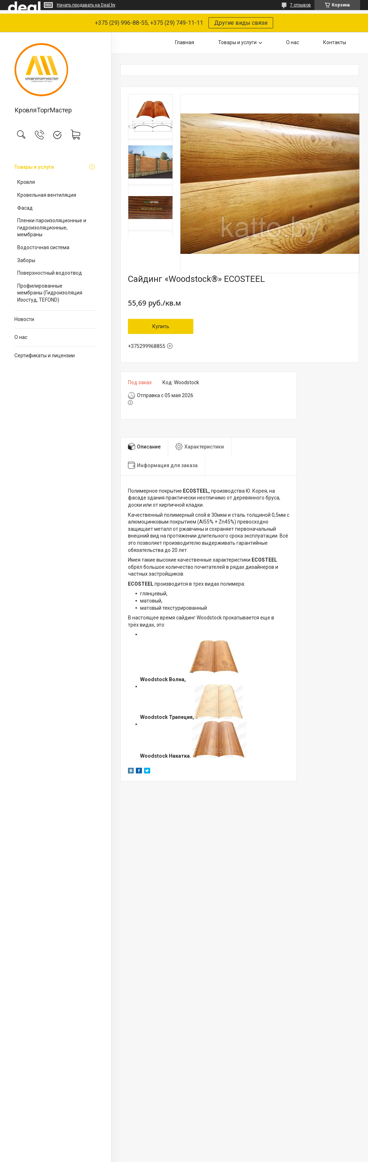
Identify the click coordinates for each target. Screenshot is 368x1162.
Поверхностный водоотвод (49, 273)
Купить (160, 326)
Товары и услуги (34, 167)
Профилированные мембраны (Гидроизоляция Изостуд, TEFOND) (49, 293)
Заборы (26, 260)
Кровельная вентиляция (46, 195)
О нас (20, 337)
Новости (24, 319)
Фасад (25, 208)
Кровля (26, 182)
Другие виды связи (240, 22)
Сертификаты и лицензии (44, 355)
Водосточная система (43, 247)
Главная (184, 42)
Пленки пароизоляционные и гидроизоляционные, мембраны (51, 227)
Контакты (334, 42)
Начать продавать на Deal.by (86, 5)
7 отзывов (300, 5)
